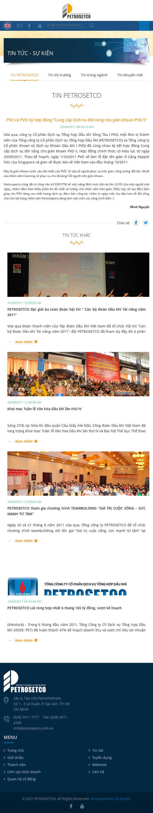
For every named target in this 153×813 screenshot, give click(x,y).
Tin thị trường (59, 75)
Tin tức (98, 750)
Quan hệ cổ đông (21, 779)
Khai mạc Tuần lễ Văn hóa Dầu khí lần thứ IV (44, 408)
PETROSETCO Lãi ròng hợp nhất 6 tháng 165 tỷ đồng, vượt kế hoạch (64, 608)
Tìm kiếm (91, 25)
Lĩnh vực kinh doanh (24, 771)
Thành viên (16, 764)
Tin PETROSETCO (24, 75)
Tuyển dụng (102, 757)
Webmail (99, 764)
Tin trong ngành (94, 75)
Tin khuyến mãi (130, 75)
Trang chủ (15, 750)
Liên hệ (98, 771)
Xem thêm (23, 341)
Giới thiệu (15, 757)
